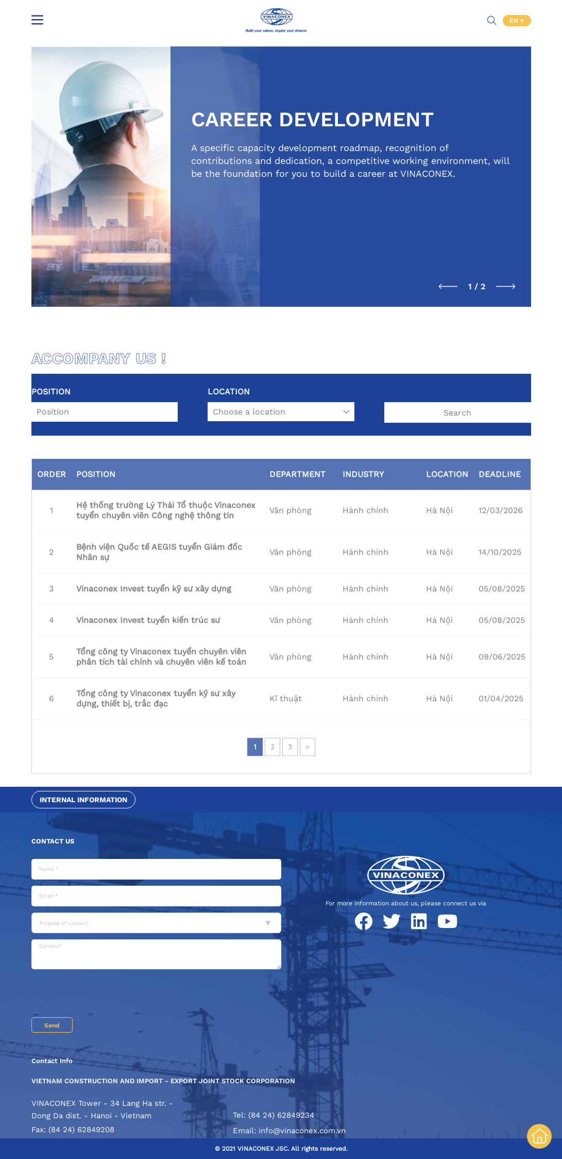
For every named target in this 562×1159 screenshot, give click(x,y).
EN (514, 20)
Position (51, 391)
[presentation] (109, 994)
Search (457, 413)
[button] (448, 286)
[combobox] (156, 923)
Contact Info (52, 1061)
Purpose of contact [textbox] (64, 923)
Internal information (83, 800)
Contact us (52, 841)
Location (229, 391)
